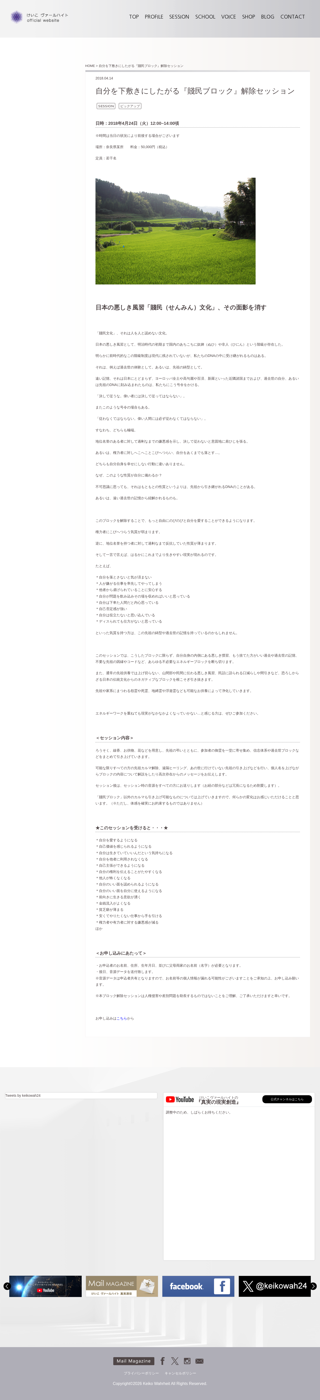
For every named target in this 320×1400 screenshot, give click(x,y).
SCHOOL (205, 16)
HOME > (91, 66)
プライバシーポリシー (141, 1373)
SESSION (179, 16)
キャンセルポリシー (180, 1373)
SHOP (248, 16)
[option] (45, 1286)
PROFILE (154, 16)
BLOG (267, 16)
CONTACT (292, 16)
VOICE (228, 16)
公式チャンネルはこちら (287, 1099)
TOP (134, 16)
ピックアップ (130, 106)
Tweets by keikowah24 (23, 1095)
